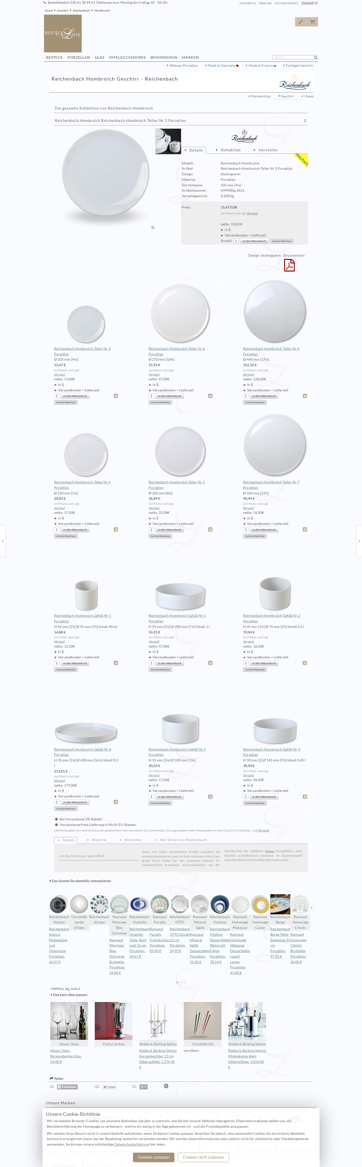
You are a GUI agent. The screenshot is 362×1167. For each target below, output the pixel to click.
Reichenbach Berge (280, 909)
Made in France (261, 65)
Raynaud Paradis (160, 909)
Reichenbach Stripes (99, 909)
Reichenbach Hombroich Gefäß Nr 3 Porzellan (181, 718)
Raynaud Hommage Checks (300, 912)
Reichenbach (81, 10)
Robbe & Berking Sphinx (158, 1024)
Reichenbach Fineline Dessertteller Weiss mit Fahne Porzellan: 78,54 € (220, 945)
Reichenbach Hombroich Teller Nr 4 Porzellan (86, 451)
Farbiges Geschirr (300, 65)
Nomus (270, 851)
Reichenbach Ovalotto (139, 909)
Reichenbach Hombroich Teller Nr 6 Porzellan (181, 318)
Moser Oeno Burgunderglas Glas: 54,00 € (66, 1056)
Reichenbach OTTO (180, 909)
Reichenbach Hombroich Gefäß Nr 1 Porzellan (86, 585)
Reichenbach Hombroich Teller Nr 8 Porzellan (275, 318)
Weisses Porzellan (184, 65)
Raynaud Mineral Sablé (200, 912)
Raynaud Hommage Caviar (260, 912)
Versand (252, 213)
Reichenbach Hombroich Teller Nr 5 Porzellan (181, 451)
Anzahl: (227, 241)
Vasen (309, 96)
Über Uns (265, 3)
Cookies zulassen (153, 1157)
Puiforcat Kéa (113, 1024)
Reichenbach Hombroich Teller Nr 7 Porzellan (275, 451)
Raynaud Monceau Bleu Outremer (119, 914)
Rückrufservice (286, 3)
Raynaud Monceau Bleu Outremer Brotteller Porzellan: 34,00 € (117, 956)
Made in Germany (222, 65)
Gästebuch (248, 3)
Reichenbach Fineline (220, 909)
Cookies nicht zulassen (203, 1157)
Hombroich (102, 10)
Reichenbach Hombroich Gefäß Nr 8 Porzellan (86, 718)
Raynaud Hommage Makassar (240, 912)
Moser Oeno (69, 1024)
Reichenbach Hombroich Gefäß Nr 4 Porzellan (275, 718)
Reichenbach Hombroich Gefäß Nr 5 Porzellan (181, 585)
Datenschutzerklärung (131, 1144)
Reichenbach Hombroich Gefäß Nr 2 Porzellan (275, 585)
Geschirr (63, 10)
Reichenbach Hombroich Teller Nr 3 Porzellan (86, 318)
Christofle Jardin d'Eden (79, 912)
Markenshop (261, 96)
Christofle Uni (202, 1024)
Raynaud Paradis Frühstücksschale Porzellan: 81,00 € (163, 940)
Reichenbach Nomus (59, 909)
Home (49, 10)
